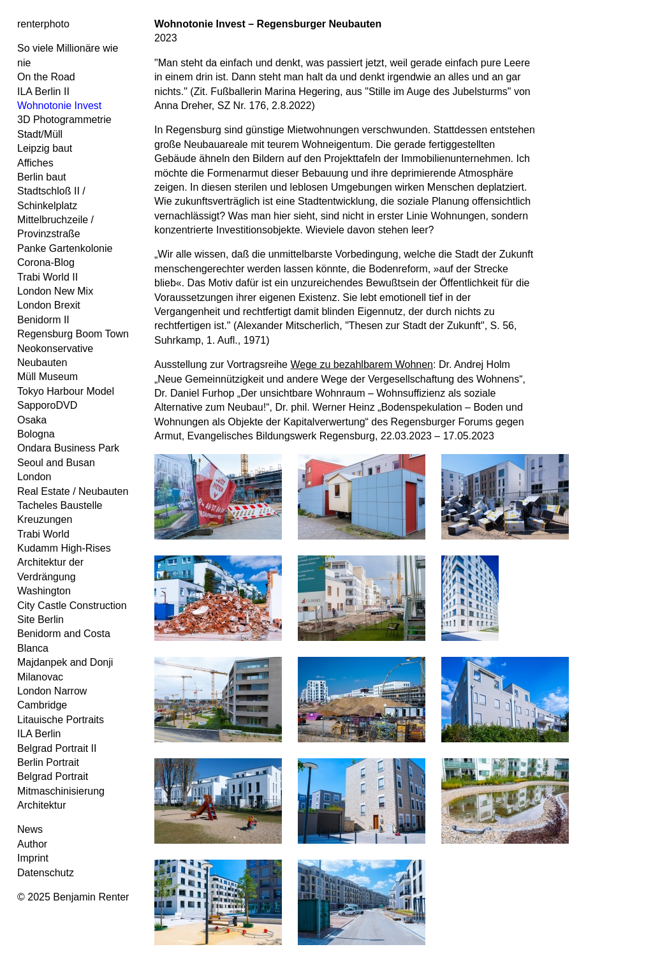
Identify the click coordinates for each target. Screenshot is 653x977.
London (34, 476)
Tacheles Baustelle (59, 505)
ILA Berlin (39, 733)
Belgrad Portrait (52, 776)
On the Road (46, 76)
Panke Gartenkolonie (64, 248)
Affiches (35, 163)
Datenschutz (45, 872)
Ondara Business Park (68, 448)
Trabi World (43, 534)
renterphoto (43, 23)
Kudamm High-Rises (64, 548)
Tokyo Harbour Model (65, 391)
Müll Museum (47, 376)
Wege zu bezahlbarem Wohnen (361, 364)
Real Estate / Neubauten (72, 491)
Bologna (36, 434)
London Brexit (48, 305)
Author (32, 844)
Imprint (32, 858)
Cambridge (42, 705)
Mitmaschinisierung (61, 791)
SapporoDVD (47, 405)
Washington (44, 590)
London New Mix (55, 291)
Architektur (41, 805)
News (30, 829)
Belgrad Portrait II (57, 748)
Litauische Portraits (60, 719)
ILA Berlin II (43, 91)
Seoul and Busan (56, 462)
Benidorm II (43, 319)
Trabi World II (47, 277)
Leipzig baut (44, 148)
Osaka (32, 420)
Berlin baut (41, 177)
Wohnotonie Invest (59, 105)
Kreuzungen (44, 519)
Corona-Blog (46, 262)
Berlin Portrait (48, 762)
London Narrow (52, 691)
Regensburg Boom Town (73, 333)
